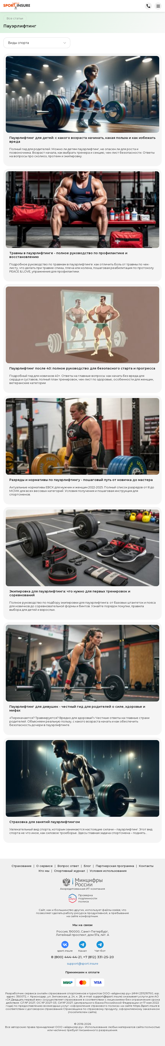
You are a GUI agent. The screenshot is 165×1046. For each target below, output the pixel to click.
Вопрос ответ (68, 866)
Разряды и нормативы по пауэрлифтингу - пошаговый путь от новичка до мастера (81, 480)
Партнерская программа (115, 866)
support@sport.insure (82, 963)
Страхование (22, 866)
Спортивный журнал (69, 871)
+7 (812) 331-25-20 (98, 957)
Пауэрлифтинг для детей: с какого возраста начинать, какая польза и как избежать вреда (82, 140)
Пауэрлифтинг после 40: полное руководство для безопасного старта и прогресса (82, 368)
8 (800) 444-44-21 (66, 957)
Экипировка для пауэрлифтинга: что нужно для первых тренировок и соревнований (69, 593)
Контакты (146, 866)
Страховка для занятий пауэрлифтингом (44, 822)
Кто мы (43, 871)
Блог (87, 866)
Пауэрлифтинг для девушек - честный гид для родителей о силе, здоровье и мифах (77, 708)
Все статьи (15, 18)
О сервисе (44, 866)
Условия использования (108, 871)
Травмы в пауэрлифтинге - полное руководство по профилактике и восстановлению (68, 255)
